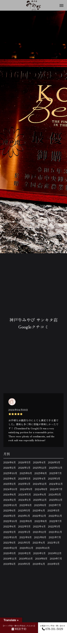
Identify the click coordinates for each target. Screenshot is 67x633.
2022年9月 (26, 521)
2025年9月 (26, 473)
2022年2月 (9, 532)
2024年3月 (55, 494)
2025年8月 (40, 473)
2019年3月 (53, 564)
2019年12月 (54, 553)
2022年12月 (39, 515)
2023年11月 (55, 500)
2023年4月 (39, 510)
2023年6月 (9, 510)
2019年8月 (41, 558)
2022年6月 (9, 526)
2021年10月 (10, 537)
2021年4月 (39, 542)
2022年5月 (24, 526)
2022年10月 (10, 521)
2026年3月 (54, 462)
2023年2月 (9, 515)
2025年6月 (9, 478)
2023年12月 (40, 500)
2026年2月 (9, 467)
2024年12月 (40, 484)
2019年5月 (24, 564)
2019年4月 (39, 564)
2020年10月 (43, 548)
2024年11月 (56, 484)
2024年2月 (9, 500)
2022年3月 (54, 526)
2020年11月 (26, 548)
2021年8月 (40, 537)
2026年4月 (39, 462)
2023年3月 (53, 510)
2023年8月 (40, 505)
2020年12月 (10, 548)
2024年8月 (41, 489)
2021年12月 (39, 532)
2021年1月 (53, 542)
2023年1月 (24, 515)
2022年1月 (24, 532)
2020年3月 (9, 553)
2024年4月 (39, 494)
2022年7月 (55, 521)
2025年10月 (10, 473)
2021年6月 (9, 542)
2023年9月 (25, 505)
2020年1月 (39, 553)
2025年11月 (55, 467)
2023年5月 (24, 510)
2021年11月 (55, 532)
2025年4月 (39, 478)
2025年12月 (39, 467)
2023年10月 (10, 505)
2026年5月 (24, 462)
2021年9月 (25, 537)
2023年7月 (55, 505)
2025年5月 (24, 478)
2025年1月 (24, 484)
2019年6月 (9, 564)
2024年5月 (24, 494)
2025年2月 (9, 484)
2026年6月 (9, 462)
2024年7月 (56, 489)
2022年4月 (39, 526)
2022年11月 (55, 515)
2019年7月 (56, 558)
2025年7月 (55, 473)
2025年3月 (54, 478)
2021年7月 (55, 537)
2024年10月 (10, 489)
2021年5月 (24, 542)
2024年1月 (24, 500)
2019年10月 (26, 558)
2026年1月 (24, 467)
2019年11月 (10, 558)
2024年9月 (26, 489)
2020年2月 (24, 553)
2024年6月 (9, 494)
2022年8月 (40, 521)
